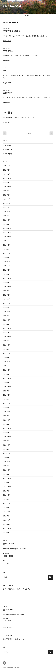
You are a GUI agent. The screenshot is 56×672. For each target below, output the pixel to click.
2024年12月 (7, 228)
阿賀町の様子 (7, 154)
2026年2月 (6, 170)
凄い (5, 70)
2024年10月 (7, 237)
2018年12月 (7, 528)
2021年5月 (6, 407)
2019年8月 (6, 495)
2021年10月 (7, 387)
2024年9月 (6, 241)
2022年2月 (6, 370)
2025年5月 (6, 207)
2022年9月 (6, 341)
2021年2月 (6, 420)
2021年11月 (7, 382)
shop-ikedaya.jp (12, 6)
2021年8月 (6, 395)
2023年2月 (6, 320)
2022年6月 (6, 353)
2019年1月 (6, 524)
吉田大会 (7, 92)
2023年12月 (7, 278)
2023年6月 (6, 303)
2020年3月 (6, 466)
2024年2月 (6, 270)
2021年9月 (6, 391)
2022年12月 (7, 328)
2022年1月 (6, 374)
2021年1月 (6, 424)
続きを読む (7, 41)
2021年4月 (6, 412)
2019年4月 (6, 512)
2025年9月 (6, 191)
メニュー (28, 16)
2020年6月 (6, 453)
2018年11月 (7, 532)
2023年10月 (7, 287)
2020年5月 (6, 457)
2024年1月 (6, 274)
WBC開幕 (8, 112)
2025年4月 (6, 212)
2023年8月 (6, 295)
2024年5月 (6, 257)
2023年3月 (6, 316)
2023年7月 (6, 299)
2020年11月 (7, 432)
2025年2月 (6, 220)
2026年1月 (6, 174)
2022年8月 (6, 345)
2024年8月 (6, 245)
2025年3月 (6, 216)
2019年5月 (6, 507)
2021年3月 (6, 416)
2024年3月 (6, 266)
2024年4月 (6, 262)
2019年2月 (6, 520)
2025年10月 (7, 187)
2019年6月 (6, 503)
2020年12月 (7, 428)
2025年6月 (6, 203)
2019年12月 (7, 478)
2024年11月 (7, 232)
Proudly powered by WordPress (11, 667)
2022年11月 (7, 332)
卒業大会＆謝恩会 (12, 31)
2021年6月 (6, 403)
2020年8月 (6, 445)
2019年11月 (7, 482)
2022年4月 (6, 362)
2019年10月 (7, 487)
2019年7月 (6, 499)
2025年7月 (6, 199)
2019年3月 (6, 516)
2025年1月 (6, 224)
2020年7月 (6, 449)
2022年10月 (7, 337)
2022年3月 (6, 366)
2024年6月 (6, 253)
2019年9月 (6, 491)
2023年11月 (7, 282)
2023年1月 (6, 324)
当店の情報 (7, 145)
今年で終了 (8, 50)
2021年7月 (6, 399)
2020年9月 (6, 441)
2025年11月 (7, 182)
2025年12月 (7, 178)
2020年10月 (7, 437)
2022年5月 (6, 357)
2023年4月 (6, 312)
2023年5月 (6, 307)
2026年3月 (6, 166)
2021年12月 (7, 378)
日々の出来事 (7, 149)
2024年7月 (6, 249)
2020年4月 (6, 462)
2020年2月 (6, 470)
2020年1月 (6, 474)
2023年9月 (6, 291)
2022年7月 (6, 349)
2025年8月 (6, 195)
